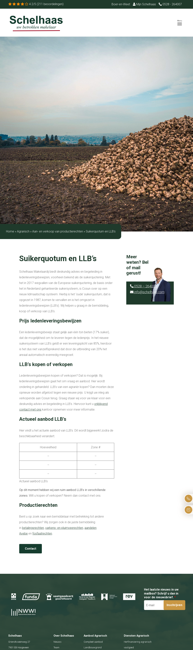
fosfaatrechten (42, 533)
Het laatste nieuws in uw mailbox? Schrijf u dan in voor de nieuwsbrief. (161, 593)
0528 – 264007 (143, 286)
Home (10, 231)
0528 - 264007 (170, 4)
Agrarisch (23, 231)
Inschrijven (174, 605)
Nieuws (57, 641)
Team (56, 647)
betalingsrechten (33, 528)
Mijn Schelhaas (144, 4)
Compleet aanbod (93, 641)
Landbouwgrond (93, 647)
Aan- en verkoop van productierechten (57, 231)
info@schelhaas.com (147, 292)
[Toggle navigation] (179, 22)
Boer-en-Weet (121, 4)
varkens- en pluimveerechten (64, 528)
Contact (30, 548)
